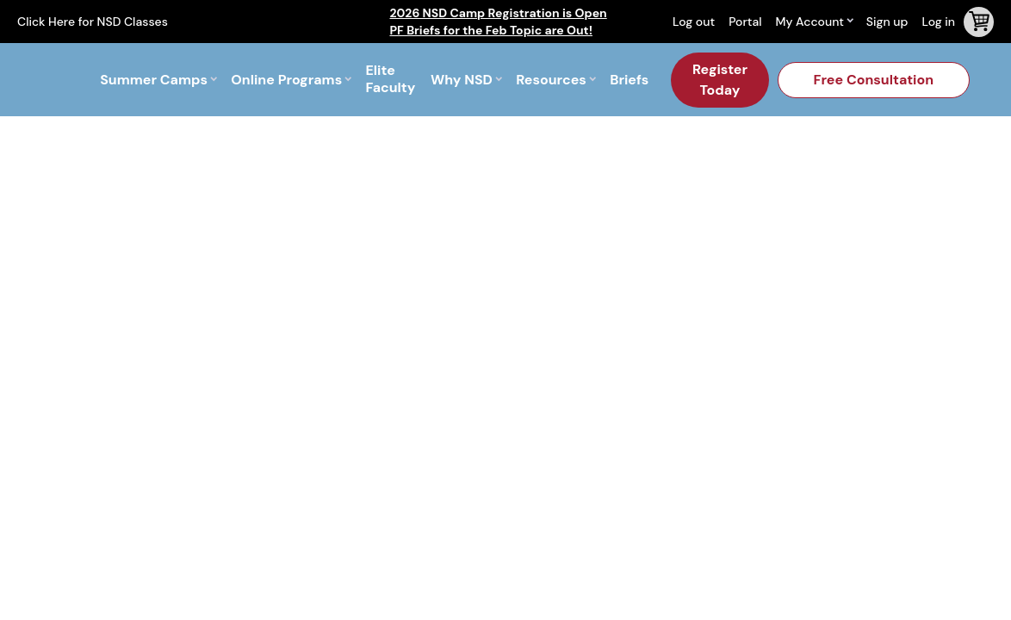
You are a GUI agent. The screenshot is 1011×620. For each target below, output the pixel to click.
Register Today (719, 79)
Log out (694, 21)
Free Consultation (874, 80)
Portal (745, 21)
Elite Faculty (390, 79)
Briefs (629, 80)
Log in (938, 21)
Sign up (887, 21)
